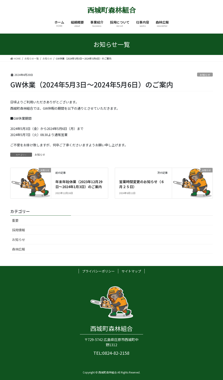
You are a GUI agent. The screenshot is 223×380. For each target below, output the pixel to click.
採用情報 (18, 230)
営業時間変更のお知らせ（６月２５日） (141, 184)
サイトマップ (131, 271)
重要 (15, 220)
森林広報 (18, 249)
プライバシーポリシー (98, 271)
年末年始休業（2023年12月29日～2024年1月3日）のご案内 (78, 184)
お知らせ (205, 75)
